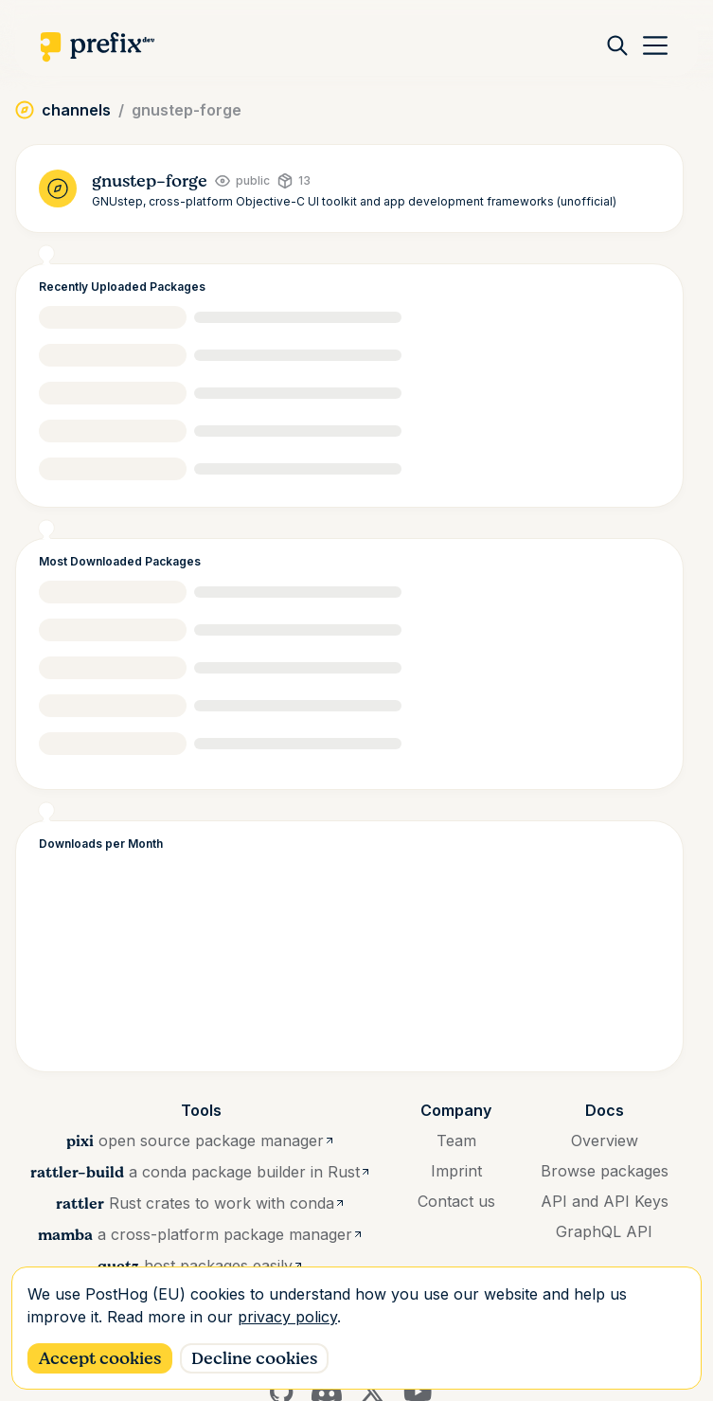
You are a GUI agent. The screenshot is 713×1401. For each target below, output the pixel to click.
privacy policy (287, 1316)
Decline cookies (254, 1358)
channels (76, 109)
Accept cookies (100, 1358)
